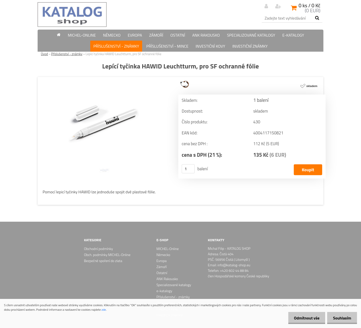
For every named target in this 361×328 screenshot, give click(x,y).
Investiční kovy (210, 46)
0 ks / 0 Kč (309, 5)
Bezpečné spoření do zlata (103, 260)
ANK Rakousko (206, 35)
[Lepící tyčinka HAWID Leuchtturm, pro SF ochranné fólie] (104, 79)
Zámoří (156, 35)
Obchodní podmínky (98, 248)
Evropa (135, 35)
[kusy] (188, 168)
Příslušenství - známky (116, 46)
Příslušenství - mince (167, 46)
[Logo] (72, 14)
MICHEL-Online (82, 35)
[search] (317, 18)
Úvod (44, 53)
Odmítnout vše (305, 318)
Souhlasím (341, 318)
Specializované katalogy (251, 35)
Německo (112, 35)
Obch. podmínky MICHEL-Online (107, 254)
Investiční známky (250, 46)
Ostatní (177, 35)
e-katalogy (293, 35)
